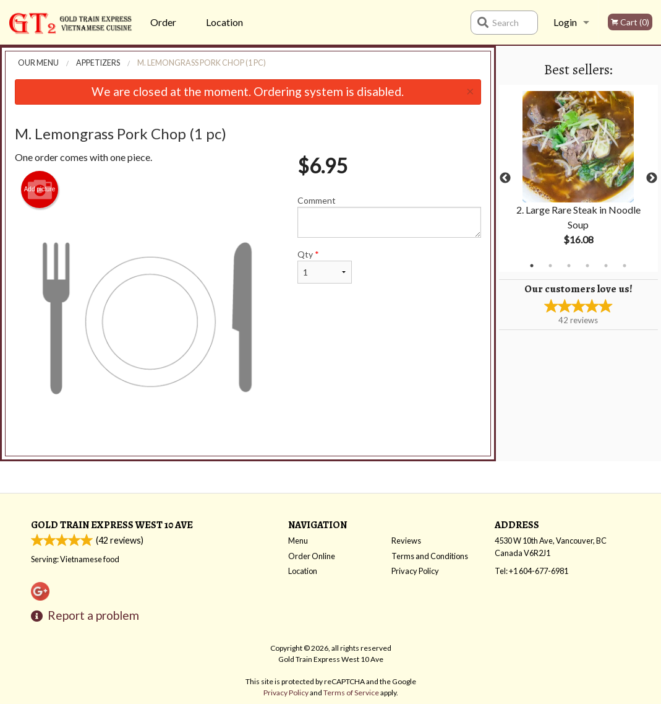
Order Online (164, 30)
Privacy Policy (415, 571)
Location (224, 22)
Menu (298, 540)
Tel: (531, 571)
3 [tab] (569, 265)
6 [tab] (624, 265)
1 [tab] (532, 265)
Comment (389, 216)
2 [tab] (550, 265)
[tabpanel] (578, 178)
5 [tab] (606, 265)
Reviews (406, 540)
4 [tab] (587, 265)
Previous (505, 178)
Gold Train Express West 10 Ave (112, 524)
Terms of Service (351, 692)
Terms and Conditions (429, 556)
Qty (324, 266)
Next (652, 178)
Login (565, 22)
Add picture (40, 189)
